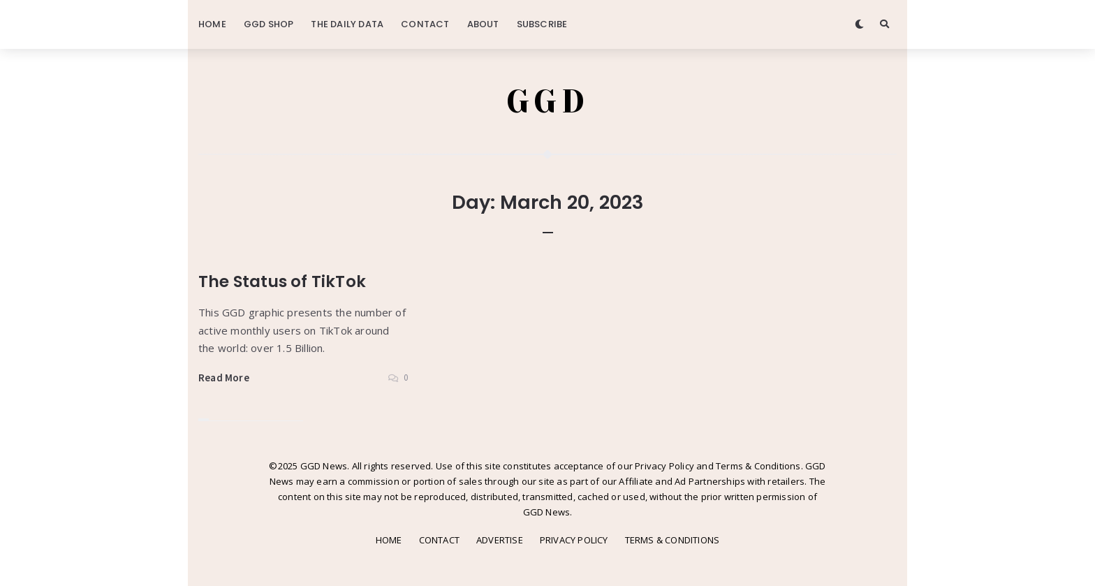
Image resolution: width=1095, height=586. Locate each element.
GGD (547, 101)
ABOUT (483, 24)
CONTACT (425, 24)
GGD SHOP (269, 24)
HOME (212, 24)
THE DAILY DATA (347, 24)
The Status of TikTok (282, 281)
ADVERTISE (499, 540)
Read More (223, 377)
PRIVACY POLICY (574, 540)
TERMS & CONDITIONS (672, 540)
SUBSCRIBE (542, 24)
